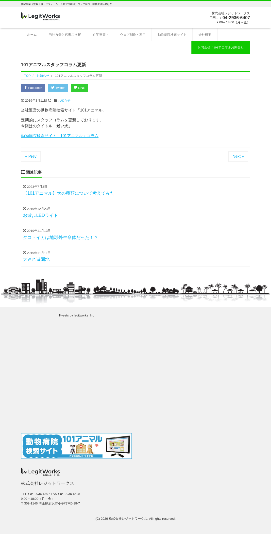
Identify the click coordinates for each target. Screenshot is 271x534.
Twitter (58, 88)
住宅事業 (99, 34)
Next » (238, 156)
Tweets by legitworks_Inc (76, 315)
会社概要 (205, 34)
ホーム (32, 34)
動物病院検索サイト (172, 34)
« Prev (30, 156)
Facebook (33, 88)
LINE (79, 88)
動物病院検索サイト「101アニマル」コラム (60, 136)
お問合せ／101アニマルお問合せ (221, 47)
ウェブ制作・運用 (133, 34)
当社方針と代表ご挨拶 (65, 34)
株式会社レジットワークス (128, 518)
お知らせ (64, 100)
